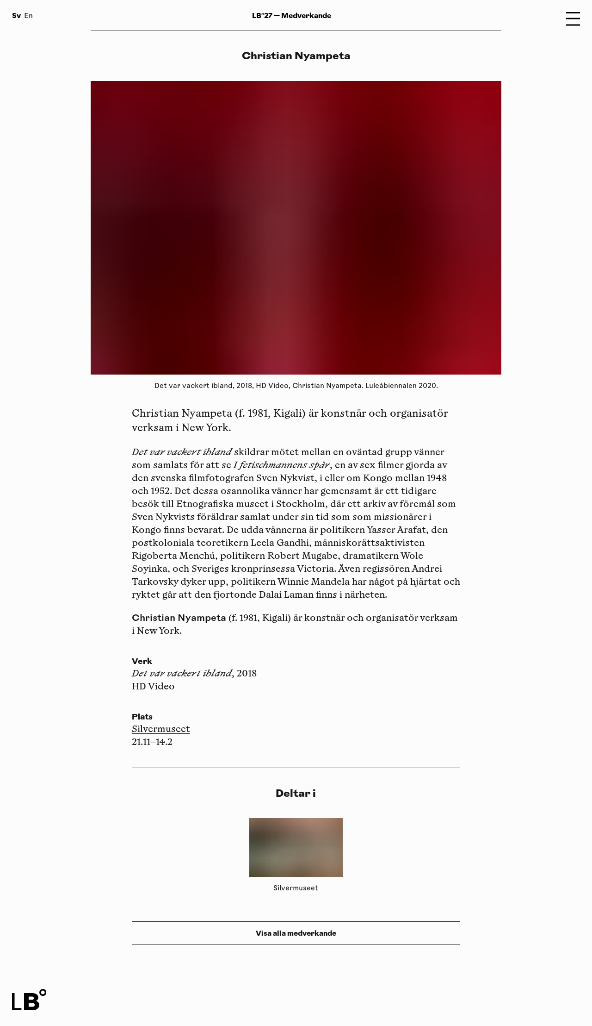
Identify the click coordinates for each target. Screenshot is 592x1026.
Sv (16, 15)
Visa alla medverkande (296, 933)
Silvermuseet (161, 729)
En (28, 16)
